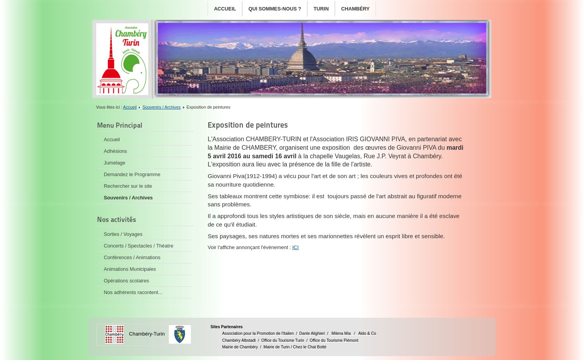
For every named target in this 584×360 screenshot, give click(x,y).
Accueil (225, 9)
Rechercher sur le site (128, 186)
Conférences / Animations (132, 257)
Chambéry (355, 9)
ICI (295, 247)
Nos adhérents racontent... (133, 292)
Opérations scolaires (126, 281)
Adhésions (115, 151)
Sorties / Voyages (123, 234)
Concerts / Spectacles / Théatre (138, 246)
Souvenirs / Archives (161, 107)
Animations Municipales (130, 269)
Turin (321, 9)
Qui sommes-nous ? (274, 9)
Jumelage (115, 163)
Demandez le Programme (132, 174)
